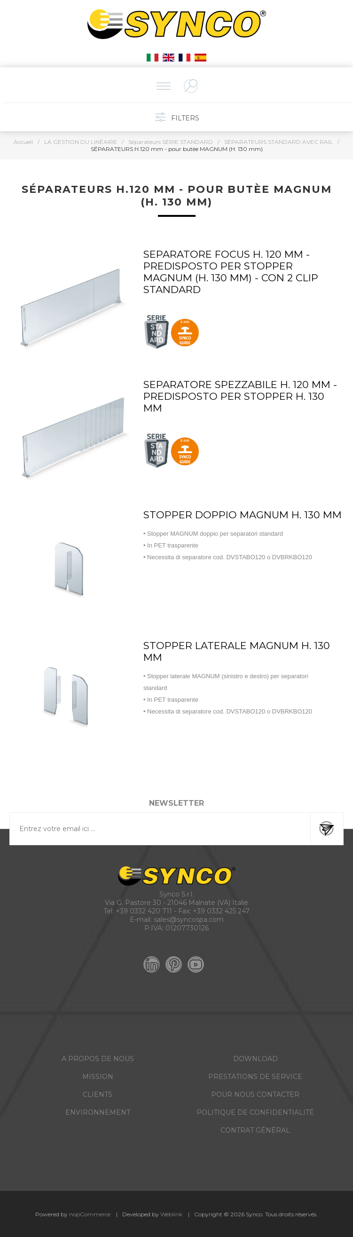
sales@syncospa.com (189, 919)
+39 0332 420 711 (144, 911)
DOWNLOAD (255, 1059)
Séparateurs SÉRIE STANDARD (170, 141)
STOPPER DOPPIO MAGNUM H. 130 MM (242, 515)
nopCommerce (89, 1214)
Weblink (171, 1214)
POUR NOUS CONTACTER (255, 1094)
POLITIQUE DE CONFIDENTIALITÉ (255, 1112)
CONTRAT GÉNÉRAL (255, 1130)
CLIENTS (97, 1094)
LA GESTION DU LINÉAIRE (80, 141)
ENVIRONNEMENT (97, 1112)
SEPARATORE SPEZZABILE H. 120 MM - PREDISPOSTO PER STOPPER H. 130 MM (240, 396)
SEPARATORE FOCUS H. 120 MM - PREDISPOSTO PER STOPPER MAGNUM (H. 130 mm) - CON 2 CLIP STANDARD (230, 271)
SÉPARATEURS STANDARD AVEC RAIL (278, 141)
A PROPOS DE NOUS (98, 1059)
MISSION (97, 1076)
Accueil (23, 141)
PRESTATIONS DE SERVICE (255, 1076)
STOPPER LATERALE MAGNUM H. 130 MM (236, 651)
